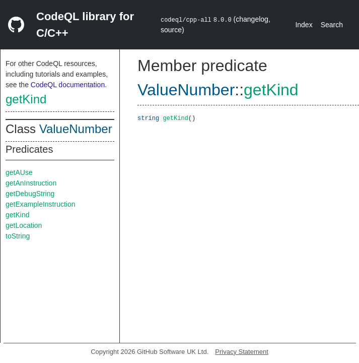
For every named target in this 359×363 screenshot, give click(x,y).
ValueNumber (75, 129)
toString (18, 236)
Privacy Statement (241, 351)
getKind (26, 99)
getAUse (19, 172)
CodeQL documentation (68, 85)
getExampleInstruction (41, 204)
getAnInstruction (31, 183)
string (148, 117)
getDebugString (30, 194)
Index (303, 25)
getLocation (24, 225)
